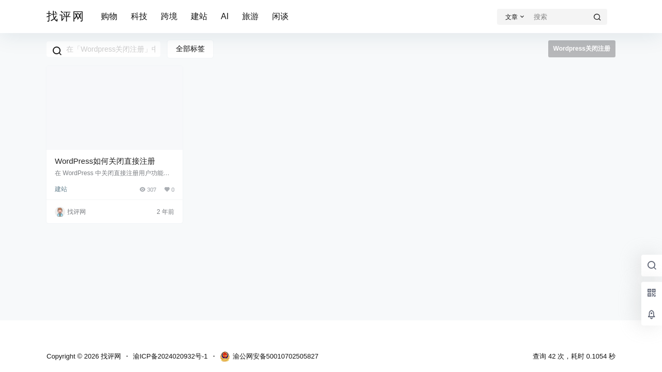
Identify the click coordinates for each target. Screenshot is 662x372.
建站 (199, 16)
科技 (139, 16)
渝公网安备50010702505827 (269, 356)
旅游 (250, 16)
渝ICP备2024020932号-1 (170, 356)
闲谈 (280, 16)
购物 (109, 16)
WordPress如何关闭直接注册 (105, 161)
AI (225, 16)
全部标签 (190, 48)
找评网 (110, 356)
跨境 (169, 16)
